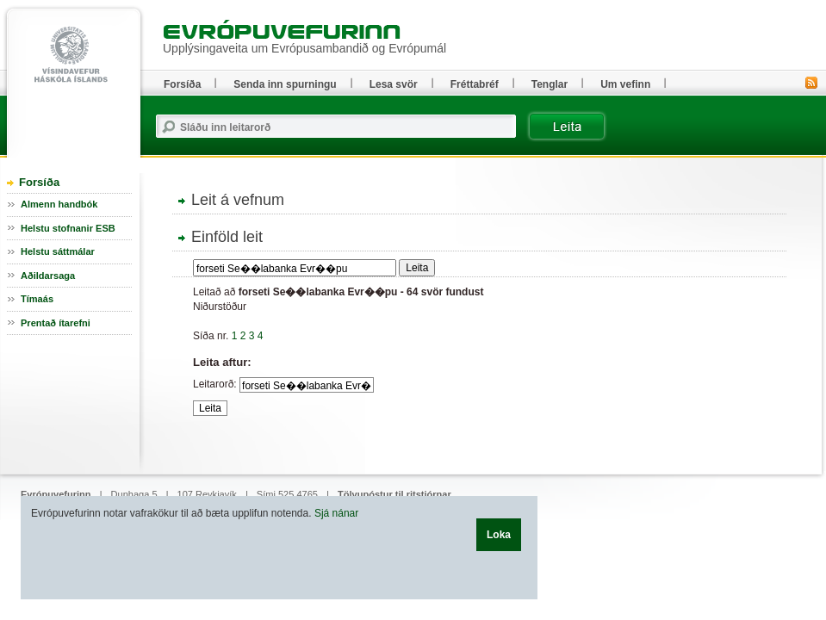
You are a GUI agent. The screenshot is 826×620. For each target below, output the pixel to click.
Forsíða (39, 182)
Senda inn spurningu (284, 84)
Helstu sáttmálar (58, 251)
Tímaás (37, 299)
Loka (499, 535)
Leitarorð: (215, 384)
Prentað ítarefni (55, 323)
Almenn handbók (59, 204)
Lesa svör (394, 84)
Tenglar (549, 84)
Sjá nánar (336, 513)
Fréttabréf (474, 84)
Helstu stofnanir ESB (68, 228)
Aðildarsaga (48, 275)
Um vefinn (625, 84)
